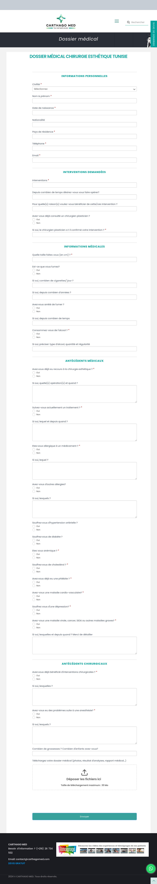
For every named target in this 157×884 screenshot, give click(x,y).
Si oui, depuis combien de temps (51, 318)
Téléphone (39, 143)
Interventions (40, 180)
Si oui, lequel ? (40, 459)
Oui (36, 219)
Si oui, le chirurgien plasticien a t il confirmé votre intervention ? (69, 229)
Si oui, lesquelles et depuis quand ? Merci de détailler (62, 634)
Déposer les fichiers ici (84, 779)
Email (36, 155)
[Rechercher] (136, 22)
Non (36, 223)
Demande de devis (153, 34)
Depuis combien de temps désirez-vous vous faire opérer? (65, 192)
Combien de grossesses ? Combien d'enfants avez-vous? (65, 748)
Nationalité (38, 120)
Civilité (37, 84)
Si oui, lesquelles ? (42, 686)
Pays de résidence (43, 131)
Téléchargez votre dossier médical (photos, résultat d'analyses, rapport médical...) (79, 760)
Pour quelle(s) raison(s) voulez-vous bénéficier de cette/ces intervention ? (74, 204)
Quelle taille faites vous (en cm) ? (52, 254)
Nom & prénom (42, 96)
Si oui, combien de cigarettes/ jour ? (52, 280)
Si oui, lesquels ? (41, 498)
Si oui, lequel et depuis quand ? (50, 421)
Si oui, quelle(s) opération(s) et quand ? (55, 383)
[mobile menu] (116, 21)
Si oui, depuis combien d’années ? (51, 292)
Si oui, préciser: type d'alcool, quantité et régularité (61, 344)
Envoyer (84, 816)
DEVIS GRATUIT (16, 863)
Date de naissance (44, 108)
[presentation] (55, 802)
